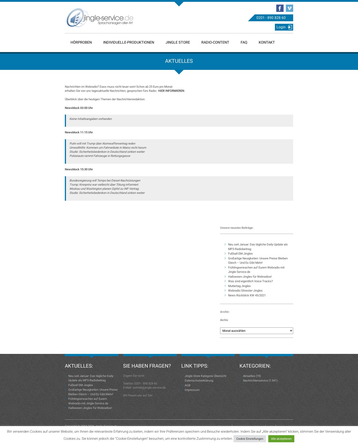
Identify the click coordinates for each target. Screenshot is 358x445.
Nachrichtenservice (255, 380)
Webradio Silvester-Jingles (245, 290)
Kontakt (267, 42)
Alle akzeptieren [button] (281, 438)
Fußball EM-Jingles (240, 253)
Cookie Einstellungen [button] (249, 438)
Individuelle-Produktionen (128, 42)
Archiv (224, 320)
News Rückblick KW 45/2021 (247, 295)
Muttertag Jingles (239, 286)
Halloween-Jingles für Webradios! (250, 276)
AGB (187, 385)
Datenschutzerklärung (199, 380)
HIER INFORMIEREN (171, 90)
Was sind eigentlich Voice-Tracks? (250, 281)
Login (281, 27)
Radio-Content (215, 42)
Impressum (192, 390)
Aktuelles (249, 376)
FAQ (244, 42)
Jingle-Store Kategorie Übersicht (205, 376)
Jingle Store (178, 42)
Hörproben (81, 42)
